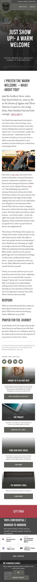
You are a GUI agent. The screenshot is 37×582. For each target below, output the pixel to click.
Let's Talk (18, 511)
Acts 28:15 (17, 114)
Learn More (18, 496)
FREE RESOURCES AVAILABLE (18, 396)
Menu (32, 7)
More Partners (18, 556)
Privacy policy (18, 578)
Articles (23, 7)
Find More (18, 465)
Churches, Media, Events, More (27, 1)
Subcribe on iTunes (18, 430)
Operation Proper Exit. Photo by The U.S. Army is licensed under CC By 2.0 (18, 67)
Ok (18, 572)
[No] (35, 573)
